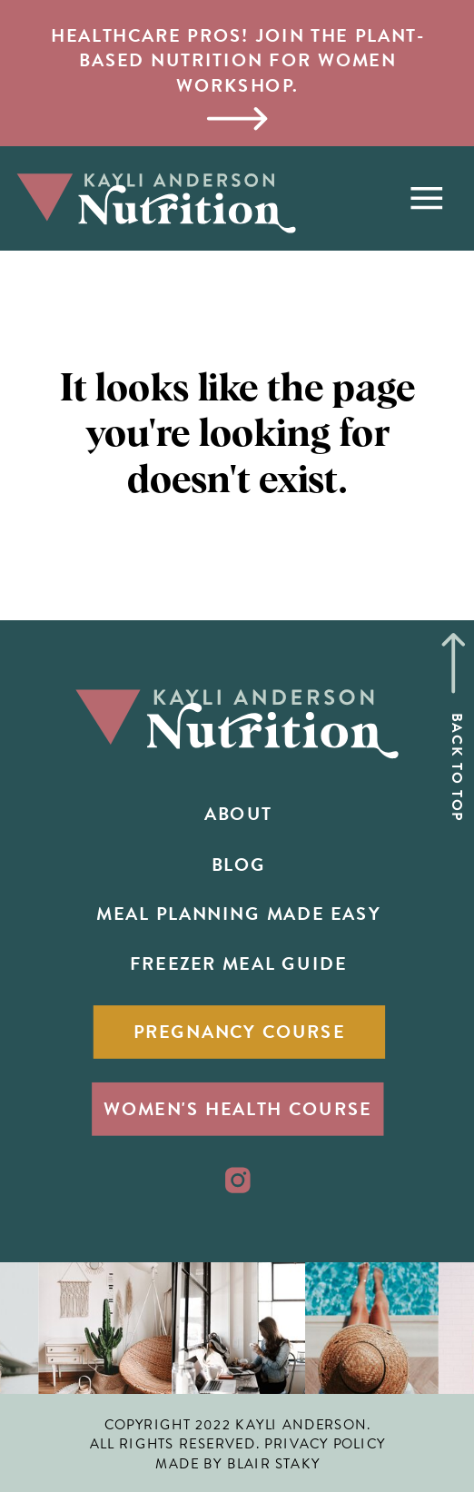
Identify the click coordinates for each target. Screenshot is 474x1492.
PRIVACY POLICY (324, 1444)
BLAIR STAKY (274, 1464)
